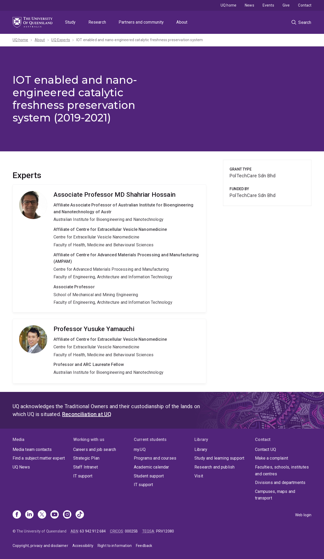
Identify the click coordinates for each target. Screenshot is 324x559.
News (249, 5)
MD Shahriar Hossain (109, 248)
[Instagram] (67, 515)
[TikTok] (80, 515)
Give (286, 5)
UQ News (21, 467)
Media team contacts (32, 449)
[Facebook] (17, 515)
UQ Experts (60, 40)
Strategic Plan (86, 458)
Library (200, 449)
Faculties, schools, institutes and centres (282, 470)
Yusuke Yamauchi (109, 351)
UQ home (228, 5)
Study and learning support (219, 458)
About (181, 22)
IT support (83, 475)
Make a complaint (271, 458)
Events (268, 5)
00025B (131, 531)
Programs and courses (155, 458)
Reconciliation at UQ (86, 414)
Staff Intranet (85, 467)
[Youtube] (54, 515)
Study (70, 22)
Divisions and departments (280, 482)
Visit (198, 475)
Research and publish (214, 467)
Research (97, 22)
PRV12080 (165, 531)
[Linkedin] (29, 515)
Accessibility (82, 546)
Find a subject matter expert (39, 458)
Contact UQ (265, 449)
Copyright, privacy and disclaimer (40, 546)
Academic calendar (151, 467)
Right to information (115, 546)
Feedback (144, 546)
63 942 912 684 (93, 531)
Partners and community (141, 22)
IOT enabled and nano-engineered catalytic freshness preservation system (139, 40)
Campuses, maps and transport (275, 495)
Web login (303, 515)
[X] (42, 515)
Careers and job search (94, 449)
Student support (149, 475)
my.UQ (140, 449)
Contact (304, 5)
